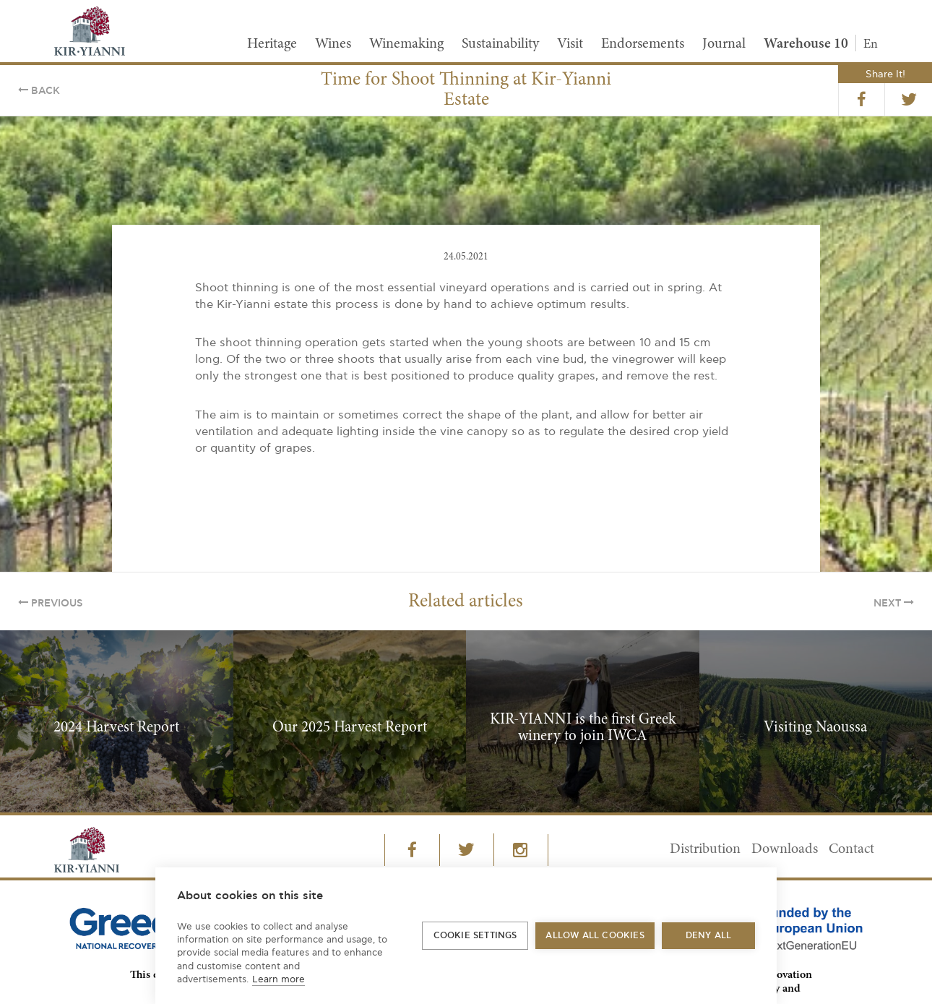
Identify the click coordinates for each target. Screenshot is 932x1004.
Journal (724, 44)
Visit (570, 44)
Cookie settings (475, 935)
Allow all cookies (594, 935)
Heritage (272, 44)
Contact (851, 849)
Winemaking (406, 44)
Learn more (278, 979)
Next (893, 603)
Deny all (709, 935)
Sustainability (500, 44)
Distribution (705, 849)
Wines (333, 44)
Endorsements (642, 44)
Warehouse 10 (806, 44)
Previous (50, 603)
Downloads (784, 849)
